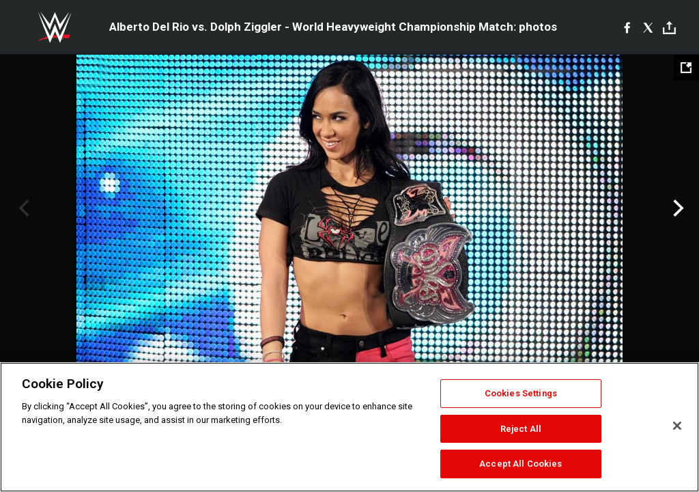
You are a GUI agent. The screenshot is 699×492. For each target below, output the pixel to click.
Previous (22, 208)
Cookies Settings (521, 393)
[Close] (677, 426)
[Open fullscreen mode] (686, 68)
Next (677, 208)
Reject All (520, 429)
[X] (648, 27)
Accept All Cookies (520, 464)
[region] (349, 427)
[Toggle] (669, 27)
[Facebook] (627, 27)
